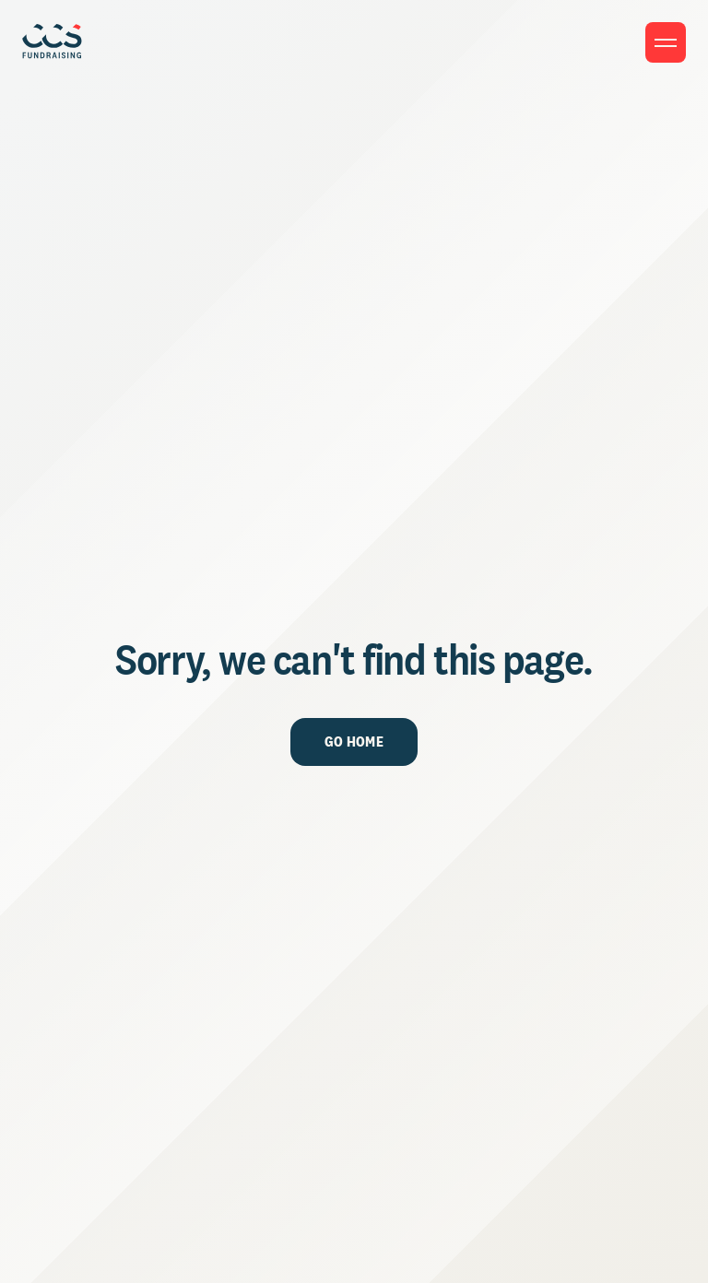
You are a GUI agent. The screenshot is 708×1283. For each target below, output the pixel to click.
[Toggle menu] (665, 42)
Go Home (354, 741)
